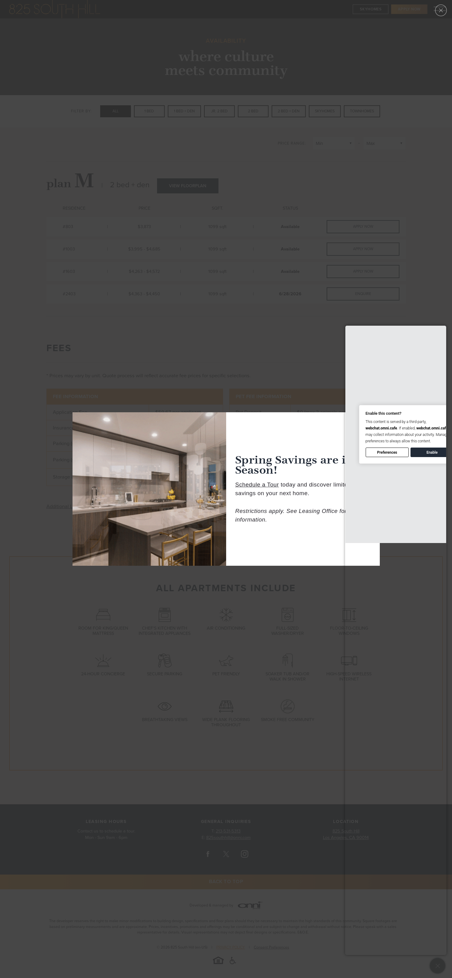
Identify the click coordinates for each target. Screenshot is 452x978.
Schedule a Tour (257, 484)
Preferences (387, 452)
